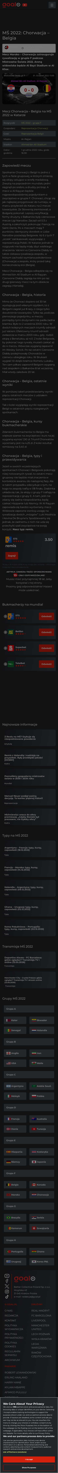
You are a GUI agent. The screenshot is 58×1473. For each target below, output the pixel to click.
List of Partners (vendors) (14, 1452)
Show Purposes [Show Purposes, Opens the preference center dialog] (29, 1468)
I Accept (29, 1459)
